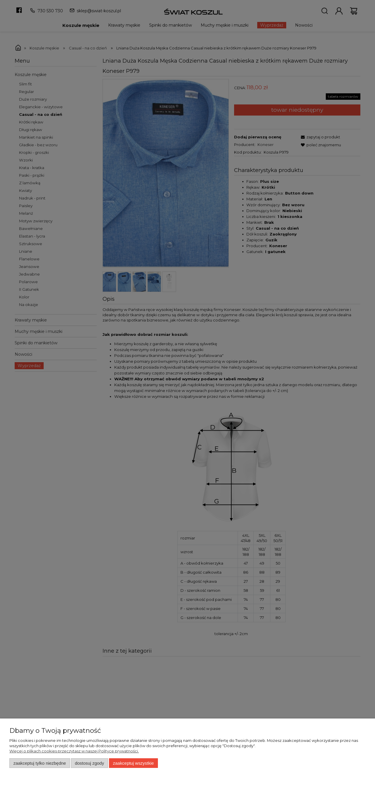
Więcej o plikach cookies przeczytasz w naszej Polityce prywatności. (74, 751)
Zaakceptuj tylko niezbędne (39, 763)
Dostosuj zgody (89, 763)
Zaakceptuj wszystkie (133, 763)
